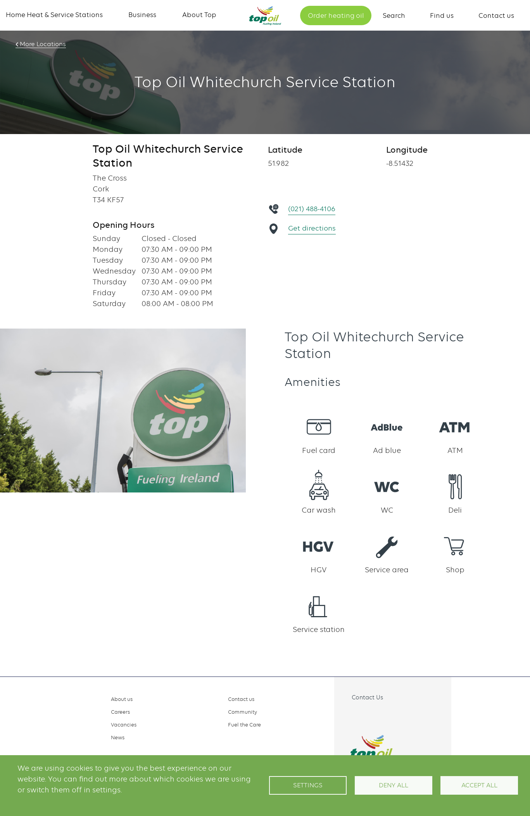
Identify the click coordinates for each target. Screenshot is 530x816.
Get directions (312, 228)
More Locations (41, 44)
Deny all (393, 785)
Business (142, 15)
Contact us (496, 15)
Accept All (479, 785)
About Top (199, 15)
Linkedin (385, 715)
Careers (120, 712)
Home (265, 16)
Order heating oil (336, 15)
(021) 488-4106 (313, 208)
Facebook (351, 715)
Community (242, 712)
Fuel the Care (244, 724)
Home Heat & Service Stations (54, 15)
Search (394, 15)
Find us (442, 15)
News (117, 737)
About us (122, 699)
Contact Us (367, 697)
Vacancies (123, 724)
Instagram (368, 715)
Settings (308, 785)
